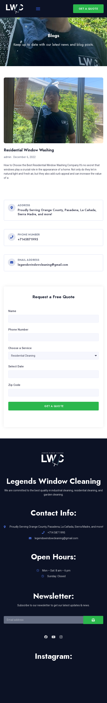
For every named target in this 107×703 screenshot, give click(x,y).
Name (12, 311)
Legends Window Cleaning (53, 481)
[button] (38, 8)
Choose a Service (20, 348)
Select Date (16, 366)
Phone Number (18, 329)
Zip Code (14, 385)
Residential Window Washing (29, 150)
